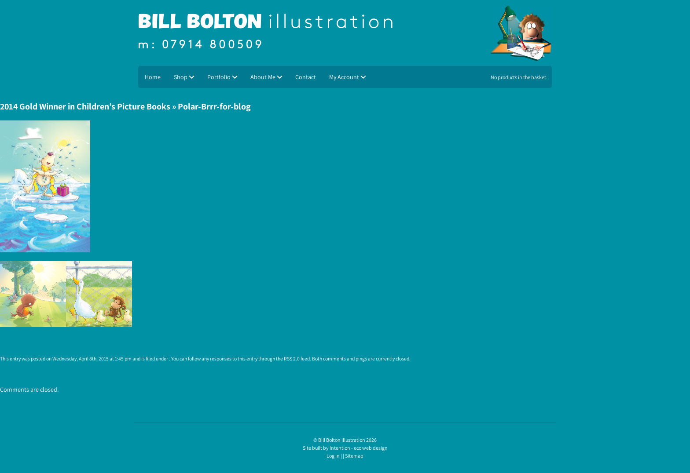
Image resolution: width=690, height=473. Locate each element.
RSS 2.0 (292, 358)
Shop (180, 77)
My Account (344, 77)
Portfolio (219, 77)
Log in (333, 455)
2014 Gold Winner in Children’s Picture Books (85, 106)
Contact (305, 77)
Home (153, 77)
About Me (262, 77)
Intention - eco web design (359, 447)
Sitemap (354, 455)
